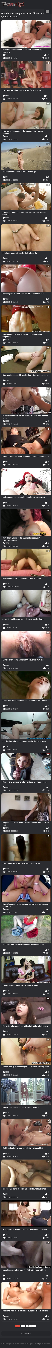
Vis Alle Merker (26, 1333)
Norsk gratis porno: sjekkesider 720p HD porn (19, 1344)
